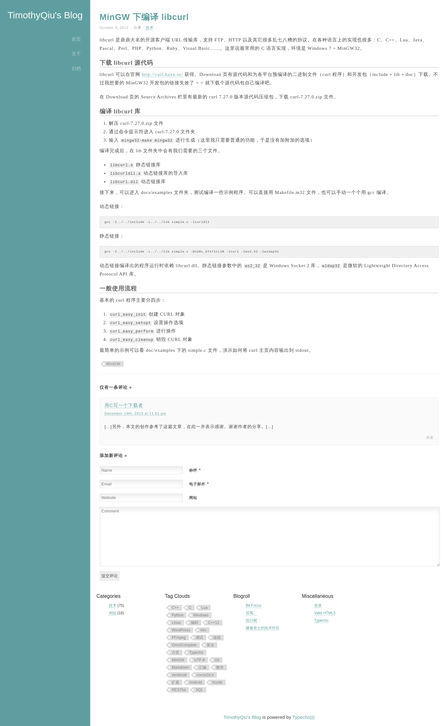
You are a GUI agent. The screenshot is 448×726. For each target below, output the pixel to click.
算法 (210, 645)
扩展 (175, 682)
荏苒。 (251, 613)
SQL (199, 690)
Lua (204, 608)
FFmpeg (179, 637)
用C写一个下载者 (124, 405)
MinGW (113, 364)
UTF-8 (199, 660)
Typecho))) (303, 717)
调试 (199, 637)
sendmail (179, 675)
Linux (176, 622)
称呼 (195, 470)
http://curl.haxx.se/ (162, 74)
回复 (430, 437)
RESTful (179, 690)
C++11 (213, 622)
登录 (318, 605)
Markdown (180, 667)
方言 (175, 652)
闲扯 (112, 613)
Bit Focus (253, 605)
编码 (194, 622)
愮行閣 (251, 620)
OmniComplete (184, 645)
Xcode (217, 682)
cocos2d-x (205, 675)
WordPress (181, 630)
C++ (175, 608)
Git (217, 660)
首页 (76, 39)
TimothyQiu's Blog (44, 15)
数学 (220, 667)
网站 (193, 498)
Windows (200, 615)
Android (195, 682)
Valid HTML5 (324, 613)
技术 (150, 28)
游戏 (217, 637)
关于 (76, 53)
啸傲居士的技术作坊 (262, 628)
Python (177, 615)
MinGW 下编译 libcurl (144, 17)
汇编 (202, 667)
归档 (76, 68)
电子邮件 (199, 484)
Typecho (196, 652)
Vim (203, 630)
